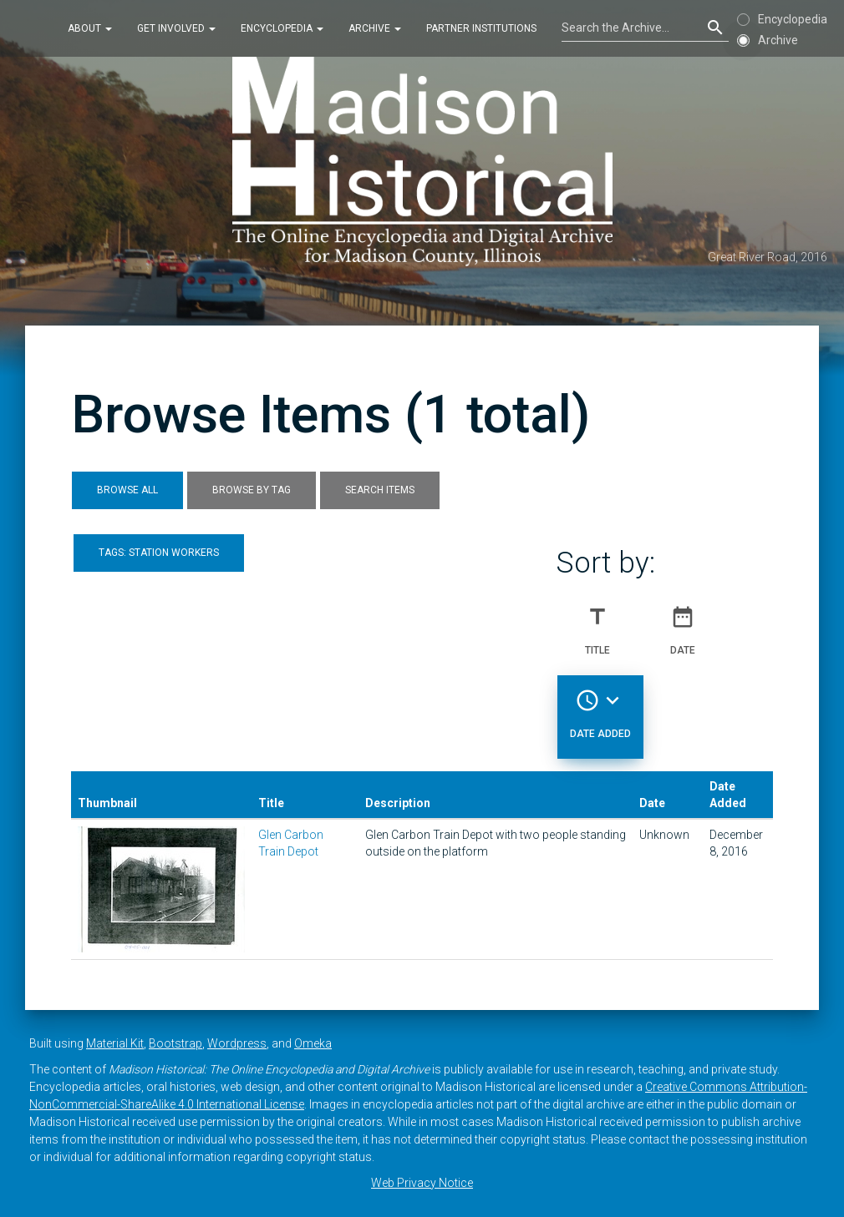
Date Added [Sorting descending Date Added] (600, 707)
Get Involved (176, 28)
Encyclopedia (282, 28)
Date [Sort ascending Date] (682, 623)
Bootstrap (175, 1043)
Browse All (127, 490)
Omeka (313, 1043)
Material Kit (115, 1043)
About (90, 28)
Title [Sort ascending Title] (597, 623)
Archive (374, 28)
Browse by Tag (251, 490)
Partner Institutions (481, 28)
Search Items (379, 490)
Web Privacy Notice (422, 1182)
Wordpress (237, 1043)
